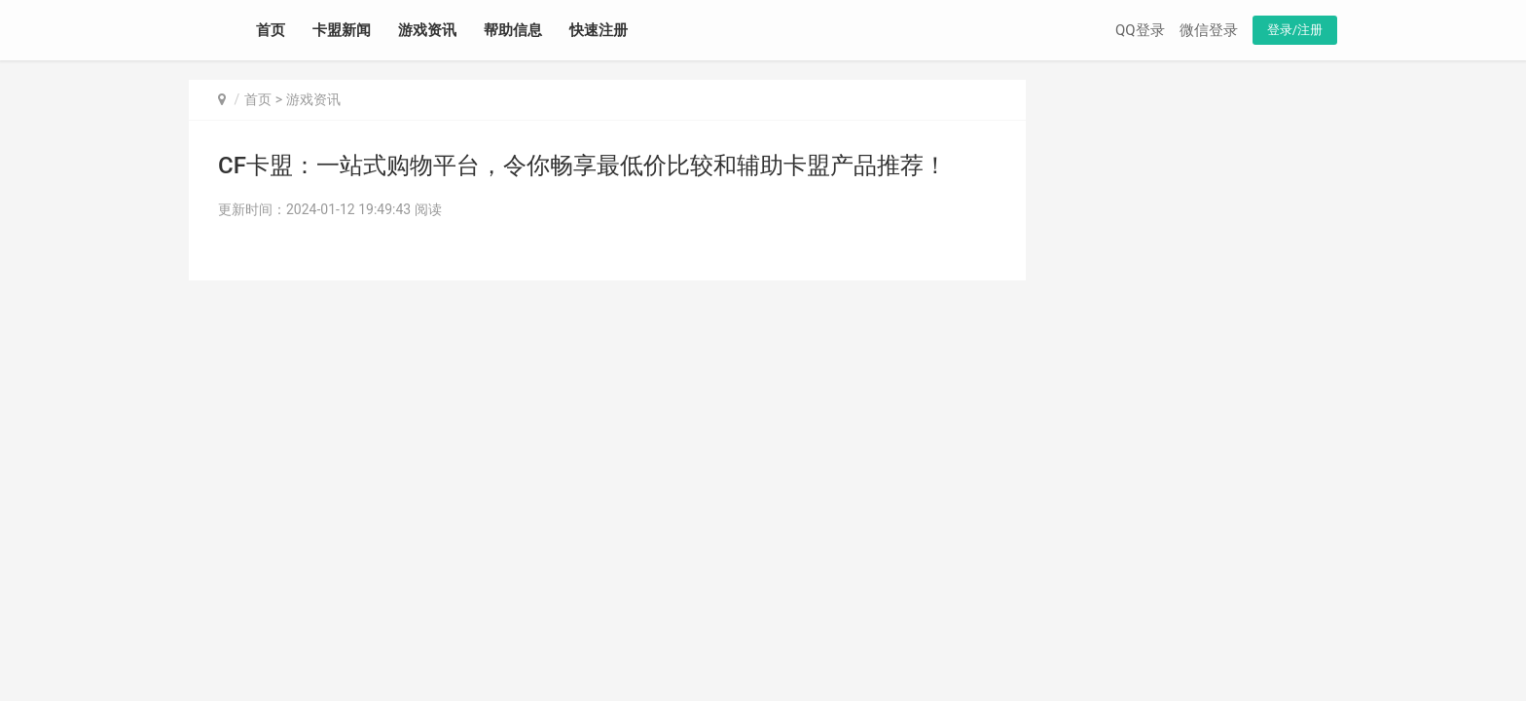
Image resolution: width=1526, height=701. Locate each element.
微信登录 (1209, 30)
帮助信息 (513, 30)
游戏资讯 (427, 30)
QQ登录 (1140, 30)
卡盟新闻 (341, 30)
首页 (270, 30)
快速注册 (598, 30)
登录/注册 (1295, 29)
